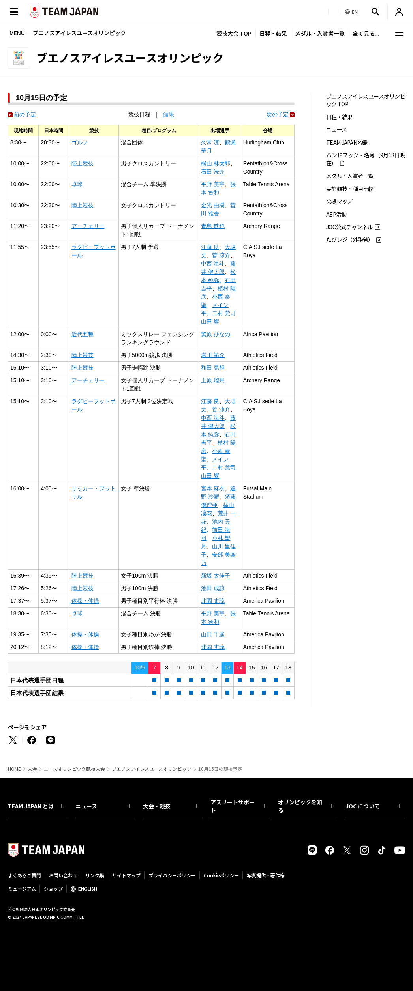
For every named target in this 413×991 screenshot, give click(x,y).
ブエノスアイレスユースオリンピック (151, 769)
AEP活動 (336, 214)
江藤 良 (210, 247)
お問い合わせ (63, 875)
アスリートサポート (238, 806)
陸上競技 (82, 163)
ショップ (53, 888)
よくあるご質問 (24, 875)
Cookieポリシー (221, 875)
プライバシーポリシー (172, 875)
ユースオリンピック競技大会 (74, 769)
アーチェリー (88, 226)
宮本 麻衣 (213, 488)
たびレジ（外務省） (350, 239)
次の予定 (278, 114)
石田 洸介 (213, 171)
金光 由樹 (213, 205)
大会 (32, 769)
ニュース (336, 129)
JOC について (373, 806)
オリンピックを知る (306, 806)
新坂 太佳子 (215, 575)
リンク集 (94, 875)
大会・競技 (171, 806)
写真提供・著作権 (266, 875)
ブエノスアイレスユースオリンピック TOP (365, 100)
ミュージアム (22, 888)
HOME (14, 769)
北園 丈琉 (213, 601)
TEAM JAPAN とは (36, 806)
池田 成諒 (213, 588)
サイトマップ (126, 875)
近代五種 (82, 334)
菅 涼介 (221, 255)
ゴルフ (79, 142)
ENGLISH (87, 888)
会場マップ (339, 201)
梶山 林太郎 (215, 163)
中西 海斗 (213, 263)
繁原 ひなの (215, 334)
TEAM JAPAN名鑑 (347, 142)
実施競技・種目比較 (350, 189)
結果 (168, 114)
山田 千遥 (213, 634)
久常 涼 (210, 142)
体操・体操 (85, 601)
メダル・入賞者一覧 (320, 33)
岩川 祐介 (213, 355)
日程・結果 (273, 33)
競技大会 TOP (234, 33)
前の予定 (25, 114)
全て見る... (366, 33)
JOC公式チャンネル (349, 227)
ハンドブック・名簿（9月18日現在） (365, 158)
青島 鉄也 (213, 226)
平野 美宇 (213, 184)
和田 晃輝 (213, 368)
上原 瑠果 (213, 380)
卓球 (77, 184)
